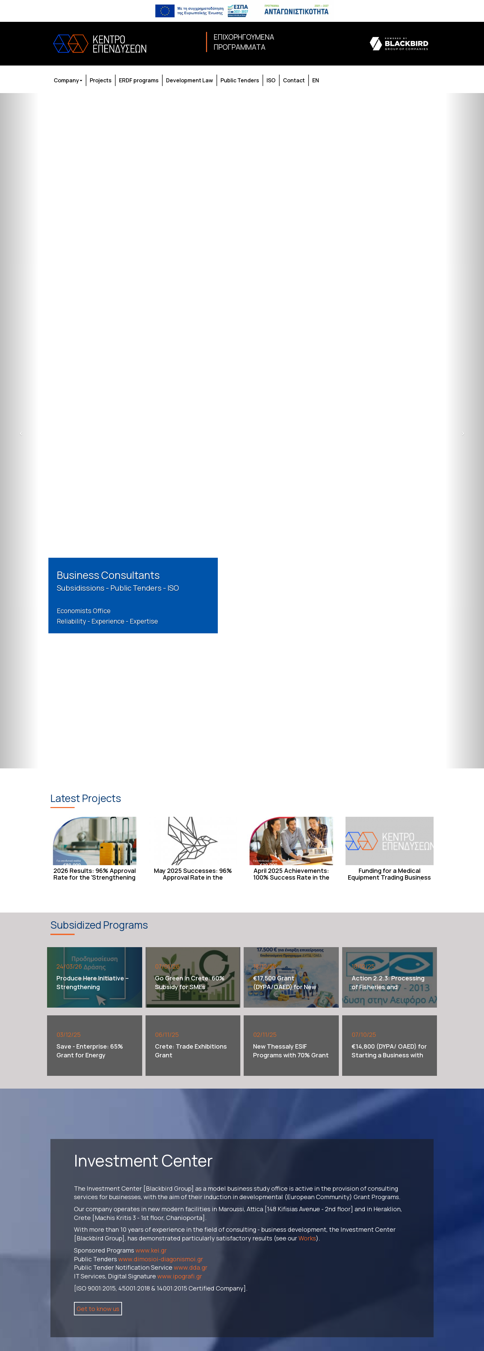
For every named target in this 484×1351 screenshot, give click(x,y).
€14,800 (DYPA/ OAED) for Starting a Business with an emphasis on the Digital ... (389, 1059)
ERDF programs (139, 80)
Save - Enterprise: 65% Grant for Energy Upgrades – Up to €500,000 (89, 1059)
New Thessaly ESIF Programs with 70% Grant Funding (291, 1054)
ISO (271, 80)
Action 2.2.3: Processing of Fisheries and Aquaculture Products (388, 986)
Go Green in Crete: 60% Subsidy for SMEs (190, 982)
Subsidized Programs (99, 925)
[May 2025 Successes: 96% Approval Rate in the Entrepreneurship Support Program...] (193, 841)
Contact (294, 80)
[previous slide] (19, 431)
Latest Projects (85, 798)
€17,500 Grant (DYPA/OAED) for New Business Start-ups (284, 986)
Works (307, 1238)
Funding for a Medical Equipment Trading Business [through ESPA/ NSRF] (389, 877)
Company (68, 80)
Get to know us (98, 1309)
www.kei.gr (151, 1250)
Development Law (189, 80)
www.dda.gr (190, 1267)
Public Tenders (239, 80)
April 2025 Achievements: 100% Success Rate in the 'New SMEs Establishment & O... (291, 880)
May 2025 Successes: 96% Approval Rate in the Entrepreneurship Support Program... (193, 880)
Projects (101, 80)
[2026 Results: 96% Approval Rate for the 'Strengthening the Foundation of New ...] (94, 841)
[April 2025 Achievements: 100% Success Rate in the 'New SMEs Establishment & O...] (291, 841)
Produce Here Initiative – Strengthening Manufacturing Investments (92, 991)
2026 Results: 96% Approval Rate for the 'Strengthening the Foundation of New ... (94, 877)
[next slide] (464, 431)
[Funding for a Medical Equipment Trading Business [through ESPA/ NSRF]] (390, 841)
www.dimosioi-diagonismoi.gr (160, 1259)
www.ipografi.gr (179, 1276)
